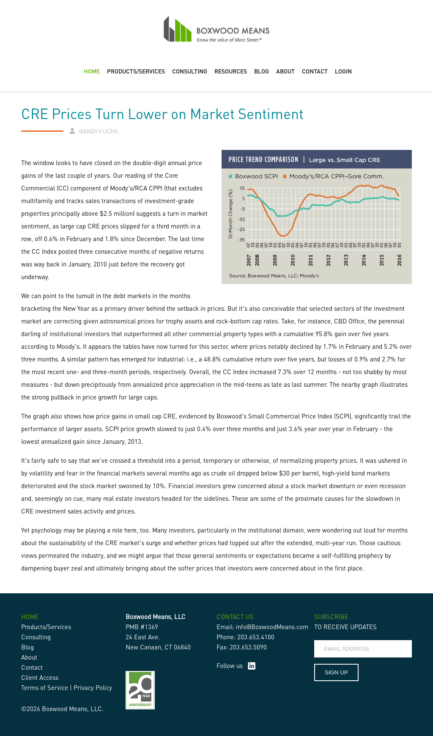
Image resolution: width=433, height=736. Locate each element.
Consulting (36, 637)
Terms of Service (44, 687)
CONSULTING (189, 71)
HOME (92, 71)
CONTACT (315, 71)
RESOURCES (230, 71)
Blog (27, 647)
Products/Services (46, 626)
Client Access (39, 677)
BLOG (261, 71)
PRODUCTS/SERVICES (136, 71)
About (29, 657)
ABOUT (285, 71)
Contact (32, 667)
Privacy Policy (93, 687)
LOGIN (343, 71)
